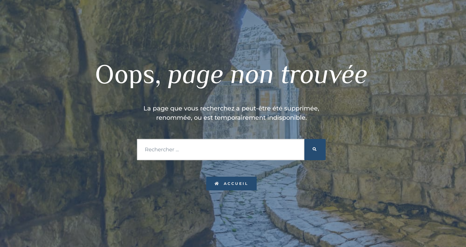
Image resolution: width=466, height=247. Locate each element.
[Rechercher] (315, 149)
